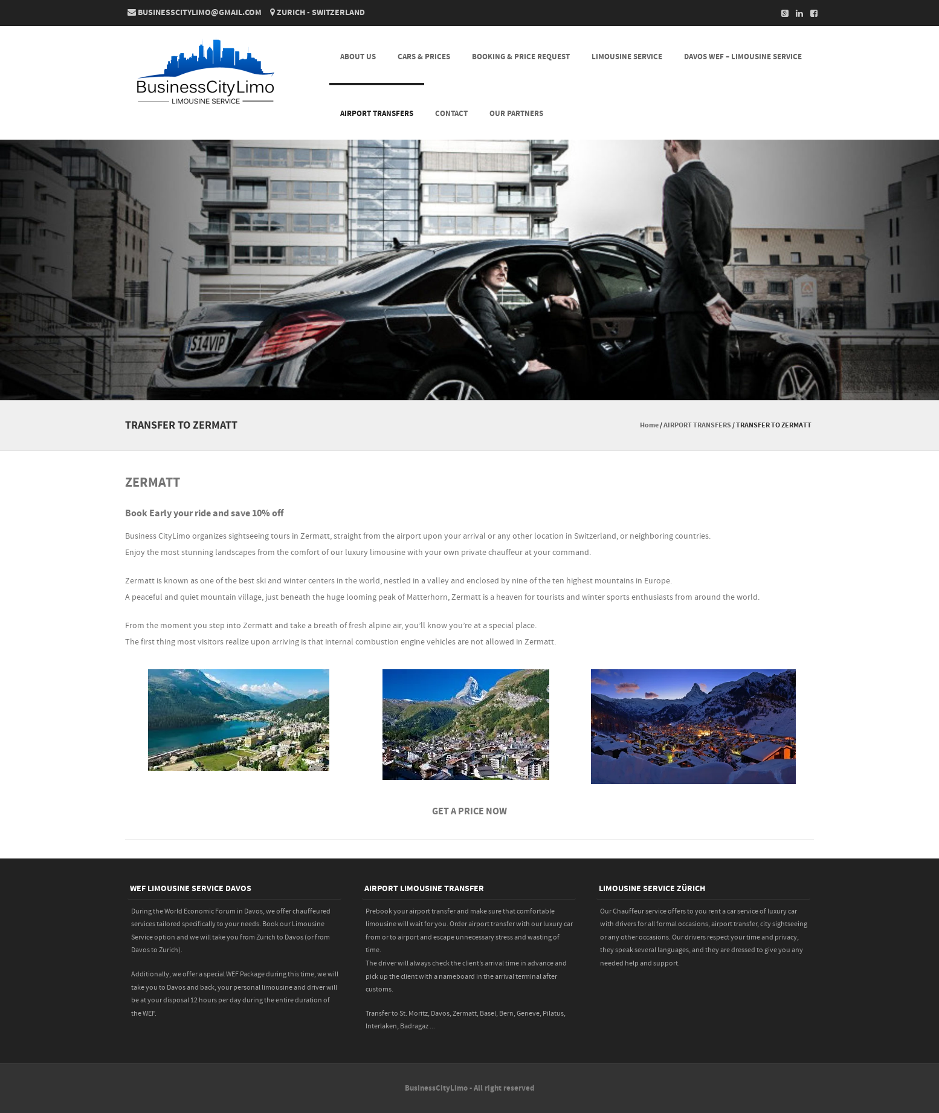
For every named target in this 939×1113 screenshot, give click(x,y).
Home (649, 425)
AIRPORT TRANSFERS (376, 113)
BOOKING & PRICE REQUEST (521, 56)
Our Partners (516, 113)
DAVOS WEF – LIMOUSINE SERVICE (743, 56)
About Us (358, 56)
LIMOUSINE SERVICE (627, 56)
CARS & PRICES (424, 56)
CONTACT (451, 113)
